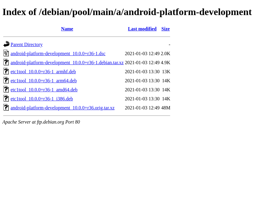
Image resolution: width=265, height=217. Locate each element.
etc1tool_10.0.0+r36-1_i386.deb (42, 98)
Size (165, 28)
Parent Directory (27, 44)
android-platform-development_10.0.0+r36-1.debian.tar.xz (67, 62)
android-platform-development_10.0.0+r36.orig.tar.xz (62, 107)
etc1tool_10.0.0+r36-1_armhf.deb (43, 71)
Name (67, 28)
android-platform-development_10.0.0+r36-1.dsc (58, 53)
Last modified (142, 28)
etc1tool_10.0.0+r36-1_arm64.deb (44, 80)
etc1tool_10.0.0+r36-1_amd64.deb (44, 89)
